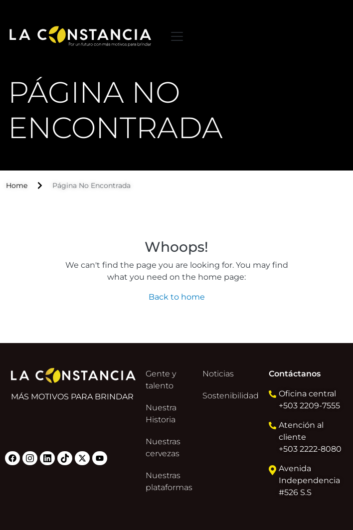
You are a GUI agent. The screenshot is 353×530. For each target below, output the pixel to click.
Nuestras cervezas (163, 447)
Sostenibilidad (230, 395)
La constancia (81, 36)
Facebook (12, 458)
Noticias (218, 373)
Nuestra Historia (161, 413)
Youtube (99, 458)
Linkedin (47, 458)
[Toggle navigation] (177, 36)
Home (16, 185)
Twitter (82, 458)
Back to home (177, 297)
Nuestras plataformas (169, 481)
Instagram (29, 458)
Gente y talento (161, 379)
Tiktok (64, 458)
